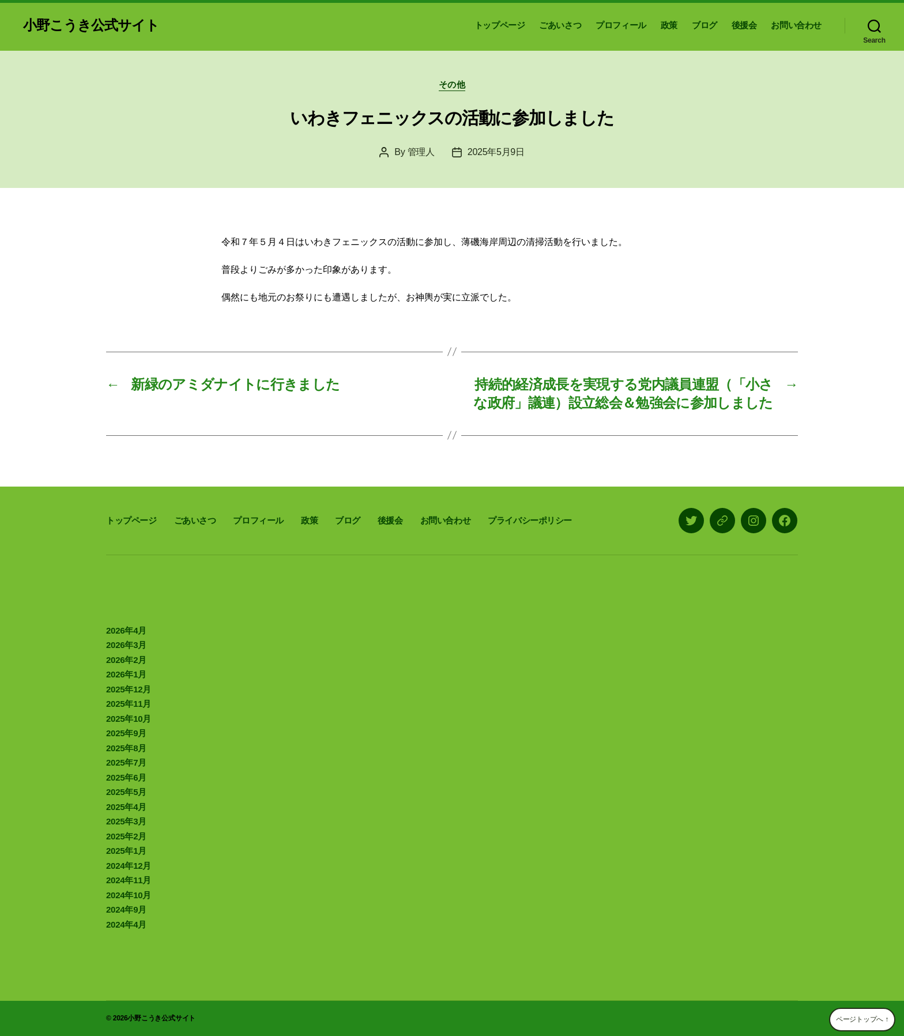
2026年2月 (126, 660)
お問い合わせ (796, 25)
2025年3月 (126, 821)
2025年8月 (126, 748)
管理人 (421, 152)
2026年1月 (126, 674)
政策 (669, 25)
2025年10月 (128, 719)
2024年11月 (128, 880)
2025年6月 (126, 777)
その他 (452, 84)
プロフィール (621, 25)
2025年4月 (126, 807)
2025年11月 (128, 704)
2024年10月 (128, 895)
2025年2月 (126, 836)
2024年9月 (126, 909)
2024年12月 (128, 866)
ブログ (704, 25)
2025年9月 (126, 733)
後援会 (744, 25)
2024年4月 (126, 924)
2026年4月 (126, 630)
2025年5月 (126, 792)
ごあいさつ (560, 25)
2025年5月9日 (496, 152)
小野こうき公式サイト (91, 25)
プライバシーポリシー (530, 520)
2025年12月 (128, 689)
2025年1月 (126, 851)
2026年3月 (126, 645)
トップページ (499, 25)
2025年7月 (126, 762)
